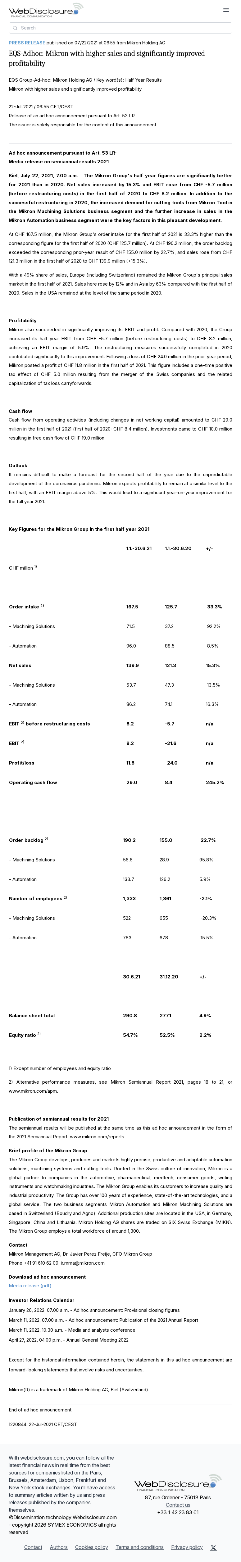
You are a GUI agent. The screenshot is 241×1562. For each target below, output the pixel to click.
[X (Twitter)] (213, 1547)
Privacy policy (187, 1547)
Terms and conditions (140, 1547)
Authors (59, 1547)
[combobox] (120, 28)
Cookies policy (91, 1547)
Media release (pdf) (30, 1286)
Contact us (178, 1505)
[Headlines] (46, 9)
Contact (33, 1547)
